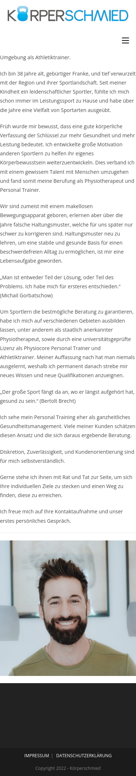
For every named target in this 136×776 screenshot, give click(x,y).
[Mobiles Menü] (125, 40)
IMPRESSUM (36, 756)
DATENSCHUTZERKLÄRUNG (84, 756)
